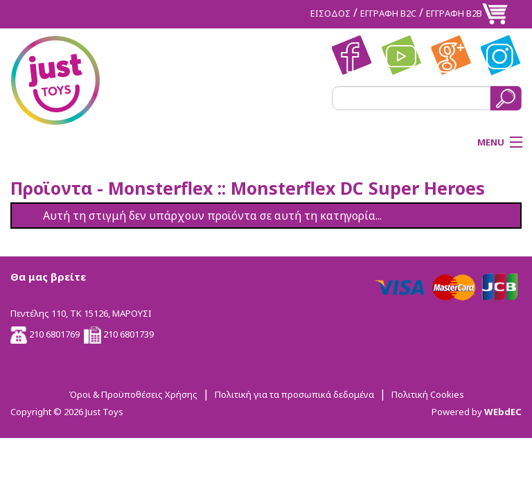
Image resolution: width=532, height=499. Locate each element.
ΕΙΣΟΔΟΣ (330, 13)
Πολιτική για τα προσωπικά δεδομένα (294, 394)
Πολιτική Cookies (427, 394)
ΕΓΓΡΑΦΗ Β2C (388, 13)
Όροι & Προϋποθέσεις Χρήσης (133, 394)
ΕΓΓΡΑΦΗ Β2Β (454, 13)
